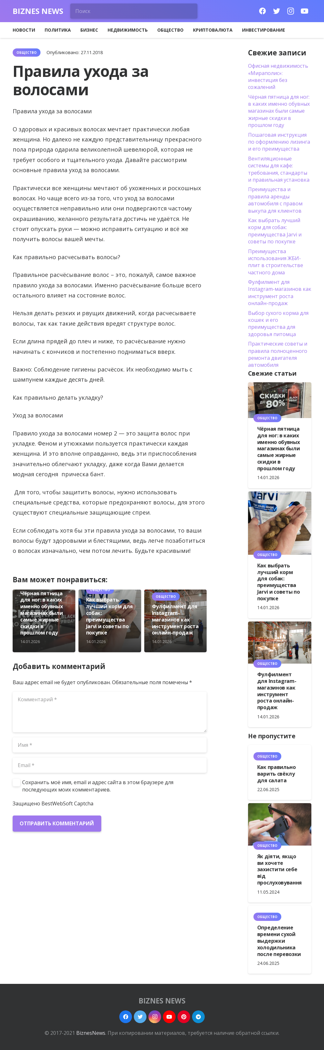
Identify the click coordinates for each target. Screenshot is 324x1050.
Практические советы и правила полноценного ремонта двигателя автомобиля (277, 354)
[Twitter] (277, 11)
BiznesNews (90, 1032)
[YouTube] (304, 11)
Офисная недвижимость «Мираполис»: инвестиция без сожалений (278, 76)
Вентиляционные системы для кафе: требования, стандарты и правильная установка (278, 169)
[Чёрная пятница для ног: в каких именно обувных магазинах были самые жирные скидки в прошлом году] (279, 400)
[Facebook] (263, 11)
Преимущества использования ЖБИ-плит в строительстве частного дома (275, 262)
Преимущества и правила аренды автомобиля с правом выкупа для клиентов (275, 200)
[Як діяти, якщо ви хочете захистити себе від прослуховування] (279, 824)
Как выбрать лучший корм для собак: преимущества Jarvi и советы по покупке (109, 616)
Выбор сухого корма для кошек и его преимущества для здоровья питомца (278, 323)
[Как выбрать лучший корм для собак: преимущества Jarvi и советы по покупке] (279, 523)
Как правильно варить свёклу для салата (276, 774)
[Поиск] (133, 11)
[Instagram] (290, 11)
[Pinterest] (184, 1016)
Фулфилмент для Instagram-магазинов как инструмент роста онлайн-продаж (175, 619)
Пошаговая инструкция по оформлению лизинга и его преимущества (279, 142)
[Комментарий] (110, 712)
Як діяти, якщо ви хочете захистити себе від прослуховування (279, 869)
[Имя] (110, 745)
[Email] (110, 765)
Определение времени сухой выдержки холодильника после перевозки (279, 940)
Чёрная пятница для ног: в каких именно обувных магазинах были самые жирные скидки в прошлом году (41, 613)
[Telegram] (198, 1016)
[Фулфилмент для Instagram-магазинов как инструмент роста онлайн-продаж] (279, 643)
